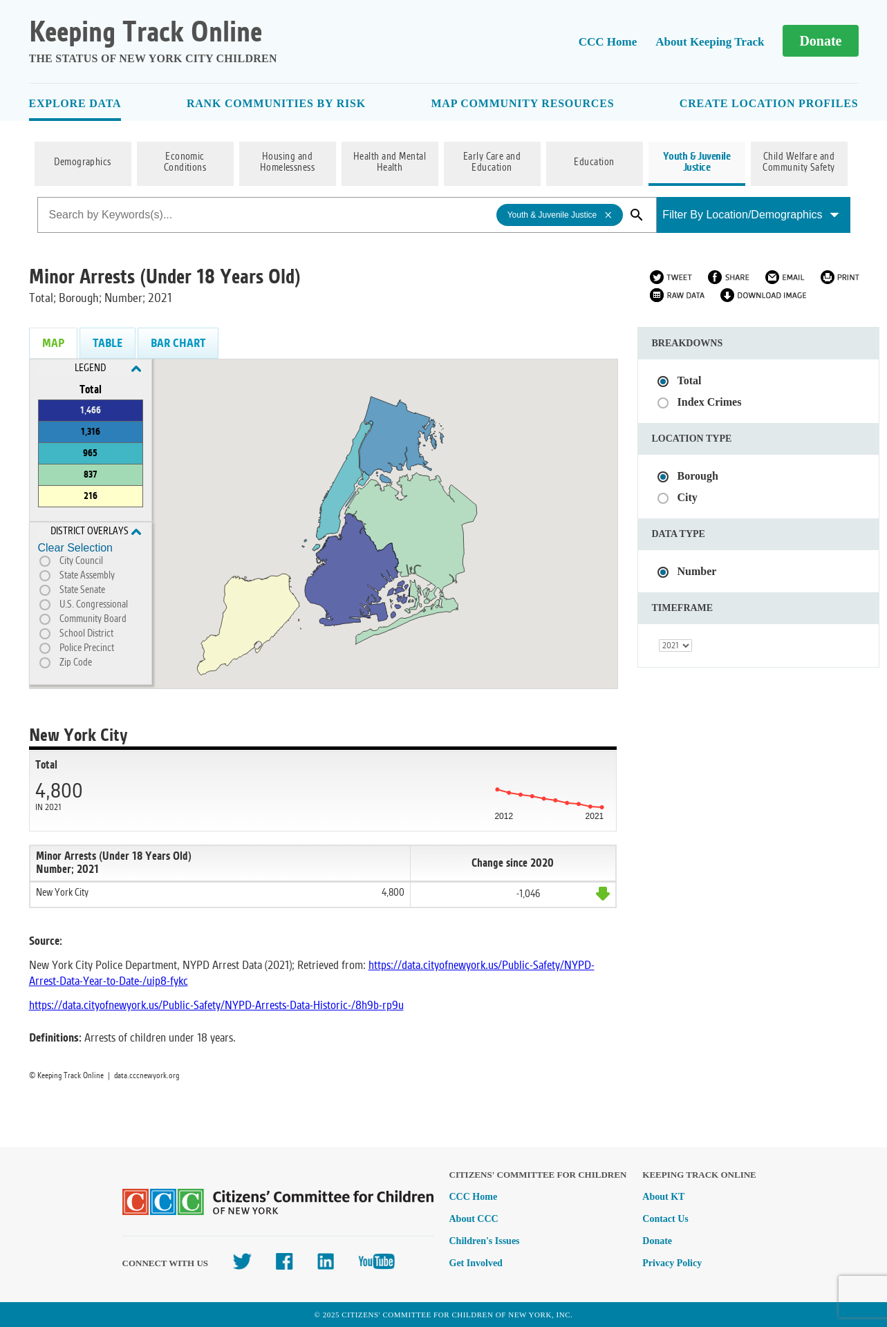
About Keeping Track (709, 41)
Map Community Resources (522, 103)
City (688, 497)
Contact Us (665, 1219)
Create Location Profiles (769, 103)
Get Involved (476, 1263)
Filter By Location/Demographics (750, 214)
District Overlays (95, 531)
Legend (108, 368)
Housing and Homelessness (287, 162)
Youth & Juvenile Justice (697, 162)
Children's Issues (484, 1241)
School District (86, 633)
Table (107, 343)
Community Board (93, 619)
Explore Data (75, 103)
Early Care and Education (492, 162)
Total (690, 380)
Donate (820, 40)
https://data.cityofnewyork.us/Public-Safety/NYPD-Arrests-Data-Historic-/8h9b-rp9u (216, 1005)
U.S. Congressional (93, 604)
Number (697, 571)
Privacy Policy (672, 1263)
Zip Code (75, 662)
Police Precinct (86, 648)
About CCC (473, 1219)
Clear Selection (75, 548)
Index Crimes (710, 402)
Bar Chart (178, 343)
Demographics (82, 162)
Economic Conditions (185, 162)
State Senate (82, 590)
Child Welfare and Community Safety (799, 162)
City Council (81, 561)
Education (594, 162)
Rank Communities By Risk (276, 103)
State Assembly (87, 575)
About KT (663, 1197)
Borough (698, 476)
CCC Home (608, 41)
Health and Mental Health (389, 162)
